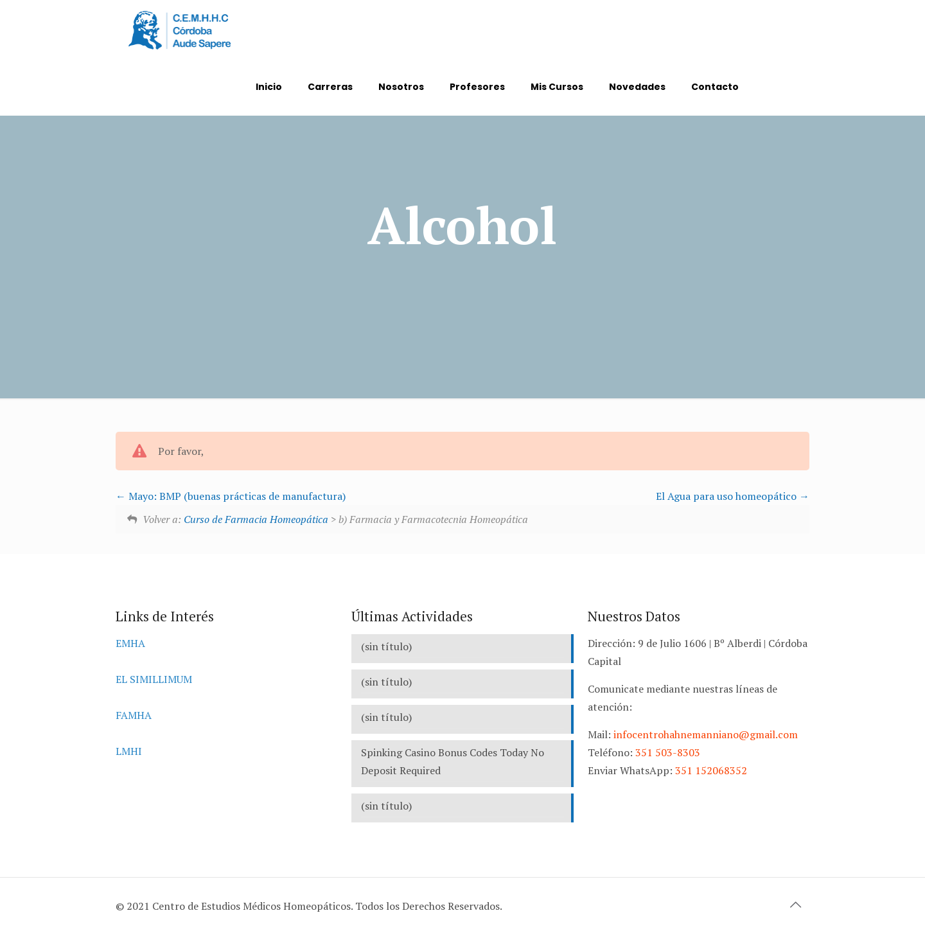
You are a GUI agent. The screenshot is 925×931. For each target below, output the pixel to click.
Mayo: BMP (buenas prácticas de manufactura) (231, 496)
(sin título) (386, 646)
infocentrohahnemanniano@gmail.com (705, 734)
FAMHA (134, 715)
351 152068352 (711, 770)
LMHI (129, 751)
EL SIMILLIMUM (154, 679)
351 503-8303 (667, 752)
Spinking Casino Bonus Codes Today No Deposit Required (452, 761)
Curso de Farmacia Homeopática (256, 519)
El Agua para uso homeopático (732, 496)
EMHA (130, 643)
